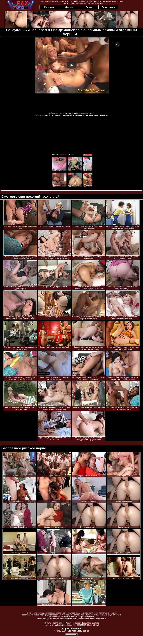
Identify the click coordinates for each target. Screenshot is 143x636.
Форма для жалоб (71, 628)
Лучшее (69, 7)
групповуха (45, 115)
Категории (49, 7)
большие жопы (67, 115)
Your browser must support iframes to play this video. (71, 74)
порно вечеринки (90, 115)
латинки (78, 115)
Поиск (89, 7)
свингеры (103, 115)
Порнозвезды (108, 7)
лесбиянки (55, 115)
